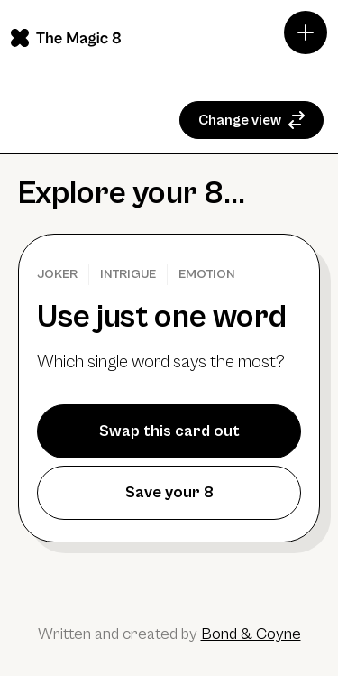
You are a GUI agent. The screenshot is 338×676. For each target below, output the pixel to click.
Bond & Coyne (251, 634)
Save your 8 (169, 492)
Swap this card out (169, 430)
